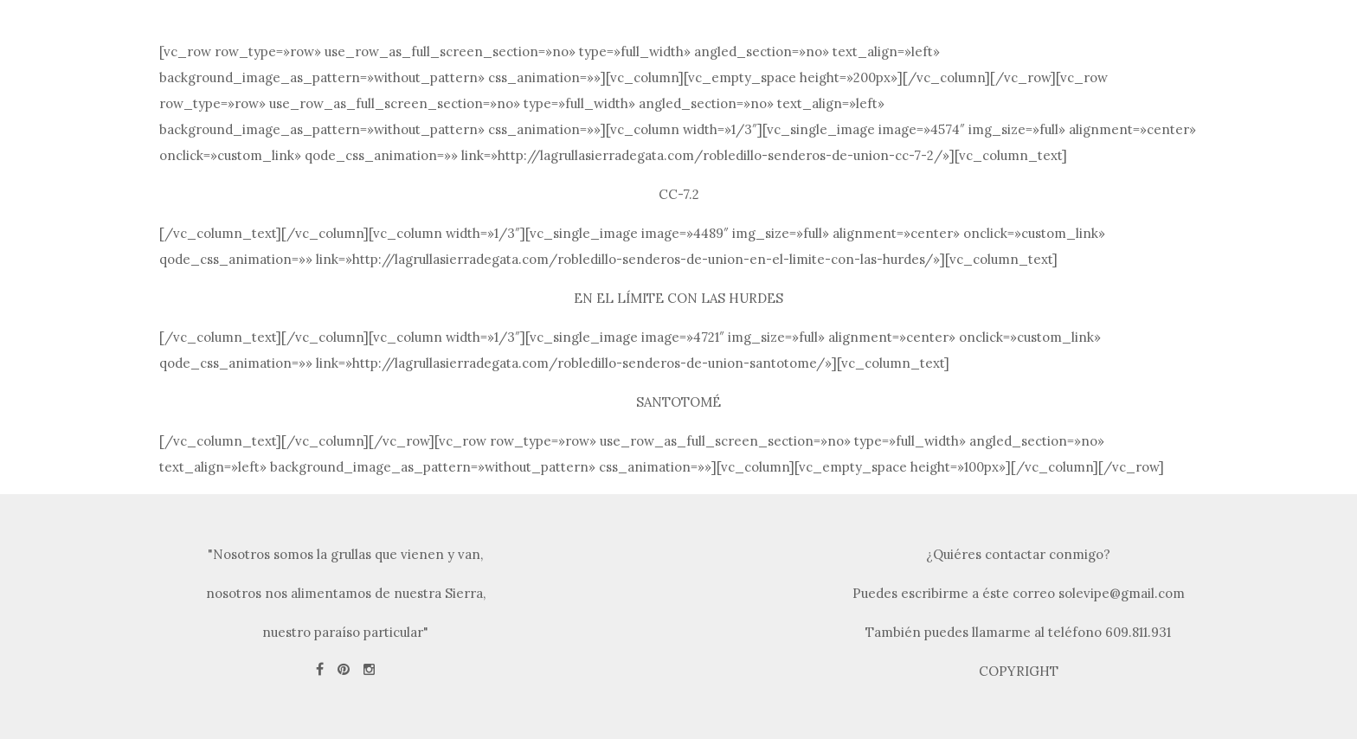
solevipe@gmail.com (1121, 593)
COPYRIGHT (1018, 671)
